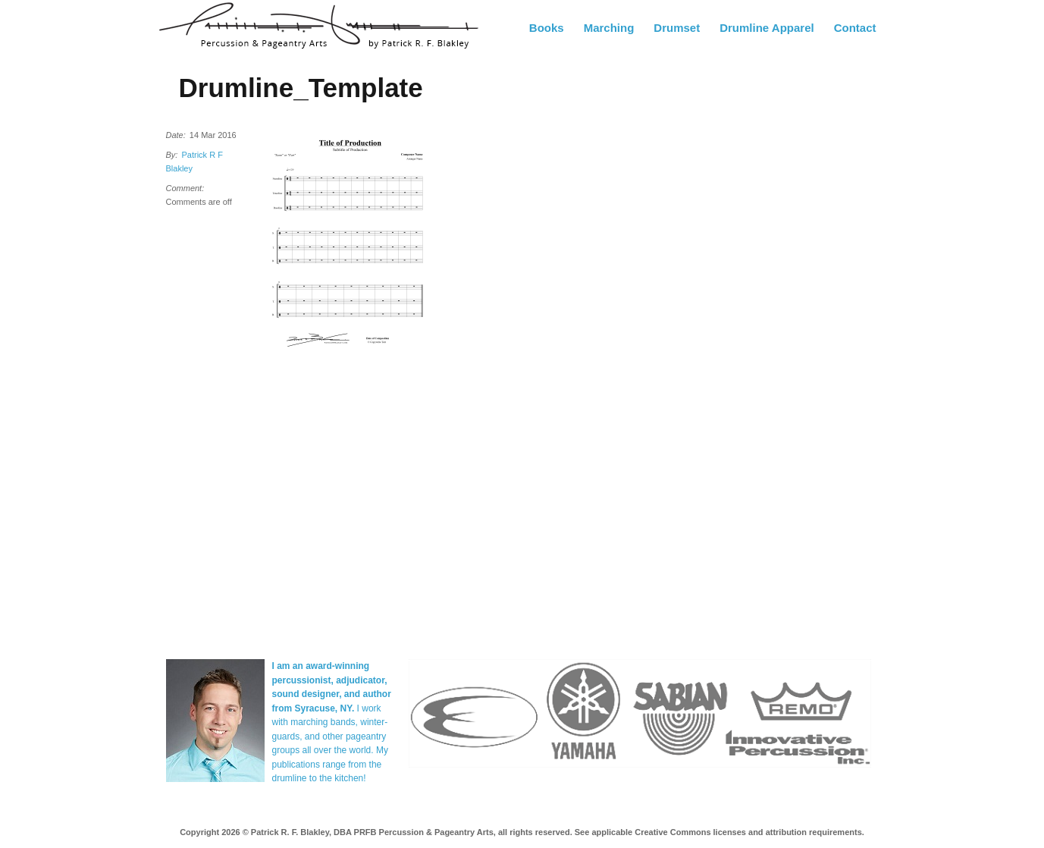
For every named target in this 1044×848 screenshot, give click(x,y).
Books (546, 27)
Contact (855, 27)
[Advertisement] (772, 363)
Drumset (677, 27)
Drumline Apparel (767, 27)
